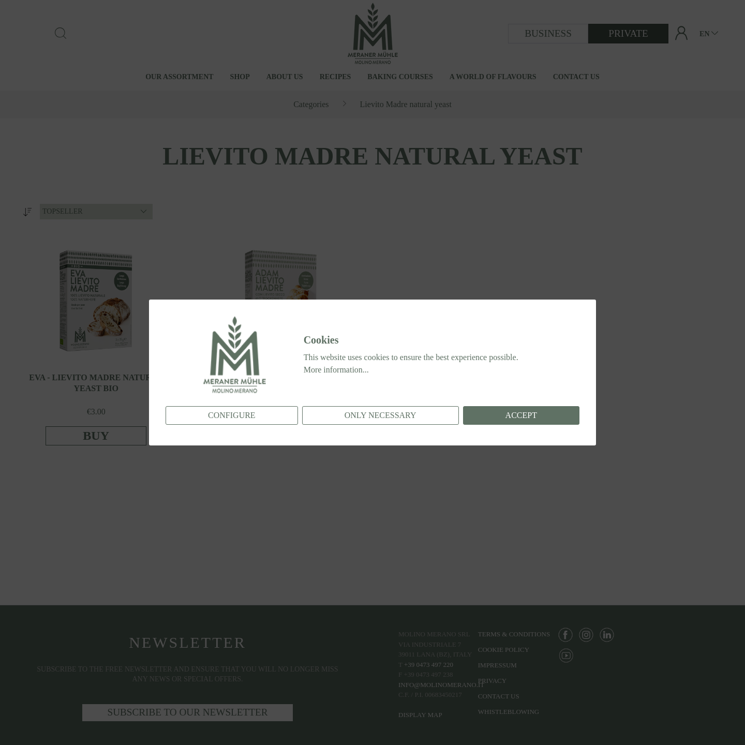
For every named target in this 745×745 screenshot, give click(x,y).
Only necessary (380, 415)
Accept (521, 415)
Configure (232, 415)
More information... (336, 369)
